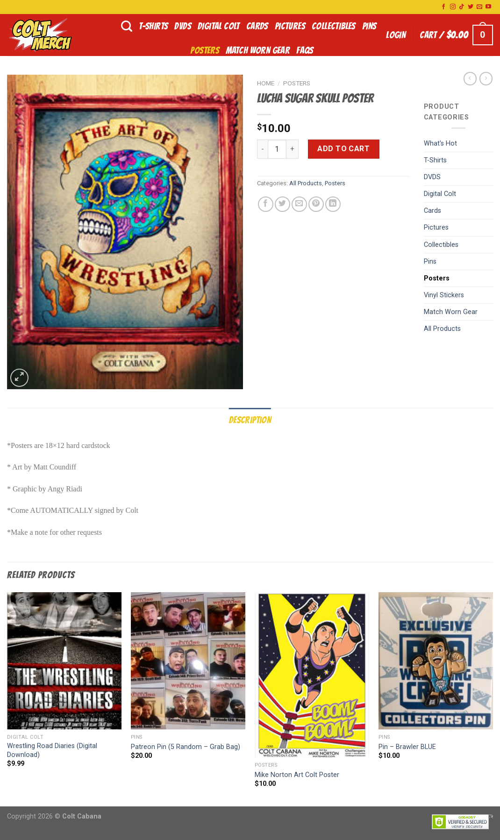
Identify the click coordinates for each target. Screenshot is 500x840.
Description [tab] (250, 420)
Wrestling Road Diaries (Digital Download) (52, 750)
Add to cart (343, 148)
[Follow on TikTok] (461, 7)
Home (265, 83)
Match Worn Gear (258, 50)
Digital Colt (219, 26)
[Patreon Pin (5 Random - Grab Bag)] (188, 660)
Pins (369, 26)
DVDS (182, 26)
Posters (204, 50)
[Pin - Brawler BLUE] (436, 660)
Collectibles (334, 26)
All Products (305, 183)
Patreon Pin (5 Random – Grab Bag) (185, 747)
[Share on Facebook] (265, 204)
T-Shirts (153, 26)
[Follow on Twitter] (470, 7)
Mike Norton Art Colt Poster (297, 775)
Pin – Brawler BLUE (407, 747)
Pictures (290, 26)
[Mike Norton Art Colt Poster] (312, 674)
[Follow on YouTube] (488, 7)
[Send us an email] (479, 7)
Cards (257, 26)
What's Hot (440, 143)
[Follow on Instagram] (453, 7)
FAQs (305, 50)
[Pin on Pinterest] (316, 204)
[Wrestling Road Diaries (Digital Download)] (64, 660)
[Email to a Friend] (299, 204)
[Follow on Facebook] (443, 7)
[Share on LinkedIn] (333, 204)
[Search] (126, 26)
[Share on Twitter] (282, 204)
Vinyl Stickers (444, 295)
